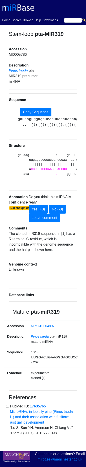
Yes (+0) (38, 209)
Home (6, 20)
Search (17, 20)
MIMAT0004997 (43, 326)
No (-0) (57, 209)
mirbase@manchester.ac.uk (59, 459)
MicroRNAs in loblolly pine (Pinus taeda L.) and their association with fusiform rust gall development (41, 417)
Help (38, 20)
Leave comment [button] (44, 218)
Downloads (50, 20)
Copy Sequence (36, 112)
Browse (28, 20)
